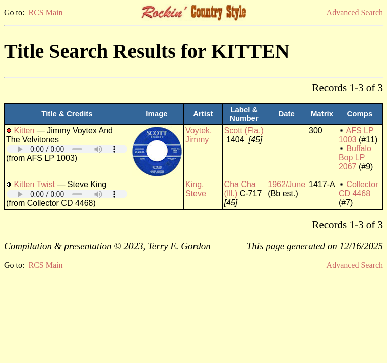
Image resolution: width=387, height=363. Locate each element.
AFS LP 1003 (356, 135)
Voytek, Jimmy (198, 135)
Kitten (24, 130)
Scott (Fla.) (244, 130)
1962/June (286, 184)
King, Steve (195, 189)
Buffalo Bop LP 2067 (355, 157)
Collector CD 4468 (358, 189)
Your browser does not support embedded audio (67, 149)
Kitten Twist (34, 184)
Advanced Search (355, 12)
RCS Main (45, 12)
